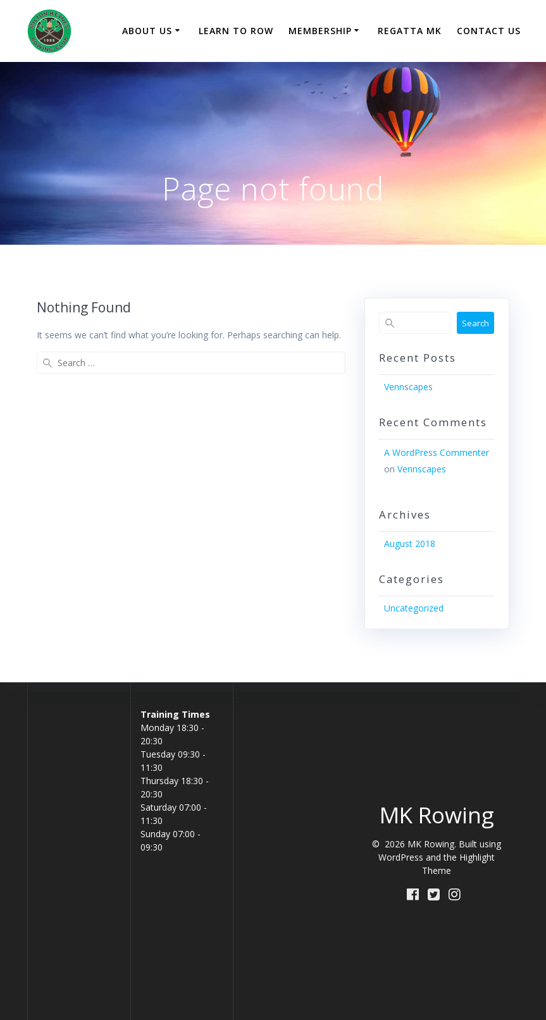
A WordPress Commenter (436, 452)
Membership (320, 31)
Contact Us (489, 31)
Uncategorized (414, 608)
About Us (147, 31)
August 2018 (409, 544)
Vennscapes (408, 387)
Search (475, 323)
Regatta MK (410, 31)
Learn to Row (236, 31)
